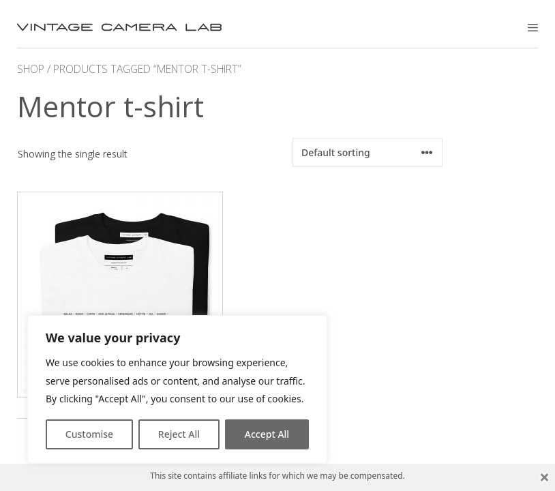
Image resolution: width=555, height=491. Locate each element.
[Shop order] (367, 152)
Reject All (179, 434)
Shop (30, 68)
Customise (89, 434)
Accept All (267, 434)
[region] (177, 389)
